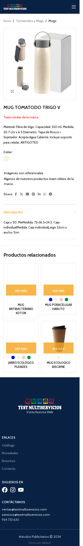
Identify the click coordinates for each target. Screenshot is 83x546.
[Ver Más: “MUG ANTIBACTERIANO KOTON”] (21, 290)
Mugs (52, 21)
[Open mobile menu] (73, 6)
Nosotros (8, 461)
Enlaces (8, 437)
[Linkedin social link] (39, 194)
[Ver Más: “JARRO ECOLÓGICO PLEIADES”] (21, 347)
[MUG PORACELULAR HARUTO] (59, 281)
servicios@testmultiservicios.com (26, 515)
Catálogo (8, 445)
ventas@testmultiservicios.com (24, 509)
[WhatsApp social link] (44, 194)
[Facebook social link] (15, 194)
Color (7, 152)
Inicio (7, 21)
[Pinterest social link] (33, 194)
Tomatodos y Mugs (30, 21)
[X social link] (21, 194)
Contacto (8, 469)
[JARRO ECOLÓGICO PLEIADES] (21, 338)
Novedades (10, 453)
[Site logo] (15, 6)
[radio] (6, 159)
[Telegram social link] (50, 194)
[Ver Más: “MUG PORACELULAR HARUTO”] (59, 290)
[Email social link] (27, 194)
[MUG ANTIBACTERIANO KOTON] (21, 281)
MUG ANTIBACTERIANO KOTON (21, 309)
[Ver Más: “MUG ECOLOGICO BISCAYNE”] (59, 347)
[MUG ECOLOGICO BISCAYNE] (59, 338)
